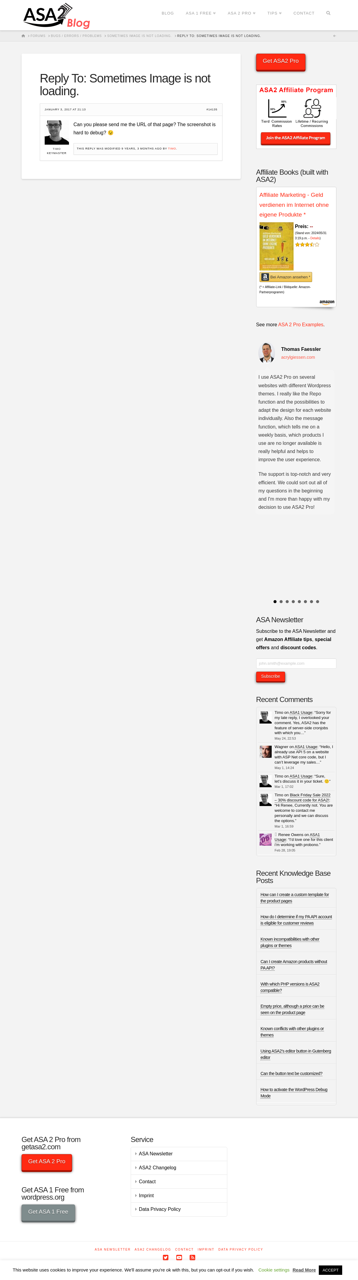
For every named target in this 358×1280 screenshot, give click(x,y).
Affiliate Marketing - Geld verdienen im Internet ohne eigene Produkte (294, 205)
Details (315, 238)
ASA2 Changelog (157, 1167)
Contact (147, 1181)
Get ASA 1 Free (48, 1211)
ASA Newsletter (156, 1153)
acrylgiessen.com (298, 357)
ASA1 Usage (301, 712)
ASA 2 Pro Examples (301, 324)
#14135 (211, 109)
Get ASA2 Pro (281, 61)
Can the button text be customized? (291, 1073)
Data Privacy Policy (160, 1209)
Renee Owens (290, 834)
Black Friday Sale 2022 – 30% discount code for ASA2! (303, 797)
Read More (304, 1269)
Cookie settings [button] (274, 1269)
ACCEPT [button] (330, 1270)
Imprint (146, 1195)
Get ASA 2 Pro (47, 1161)
